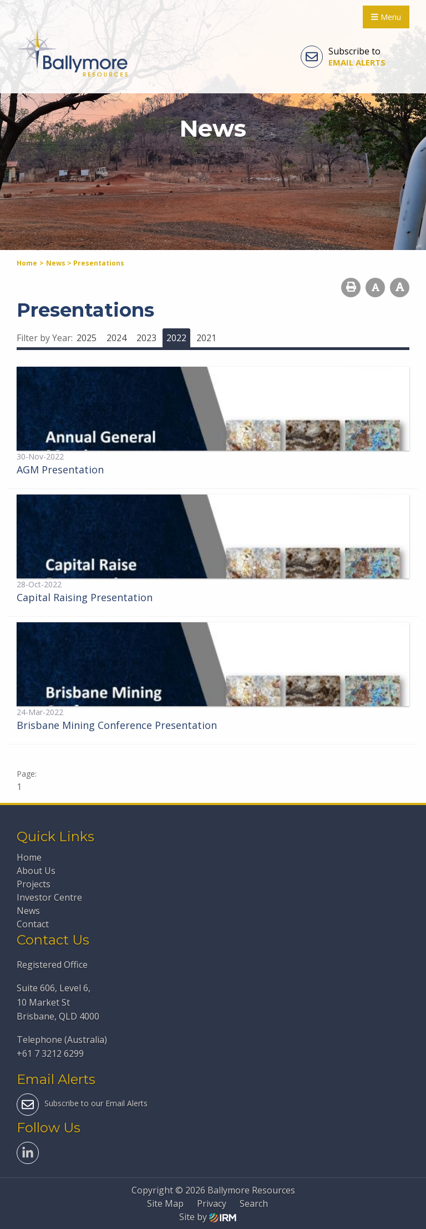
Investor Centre (49, 897)
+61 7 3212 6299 (50, 1053)
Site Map (165, 1203)
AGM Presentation (60, 469)
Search (254, 1203)
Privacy (211, 1203)
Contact (33, 924)
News (28, 911)
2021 (206, 338)
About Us (36, 871)
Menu (386, 17)
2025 (87, 338)
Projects (33, 884)
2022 (176, 338)
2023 (146, 338)
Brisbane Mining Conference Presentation (117, 725)
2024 (116, 338)
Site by (207, 1217)
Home (29, 857)
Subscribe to (343, 57)
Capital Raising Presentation (85, 597)
